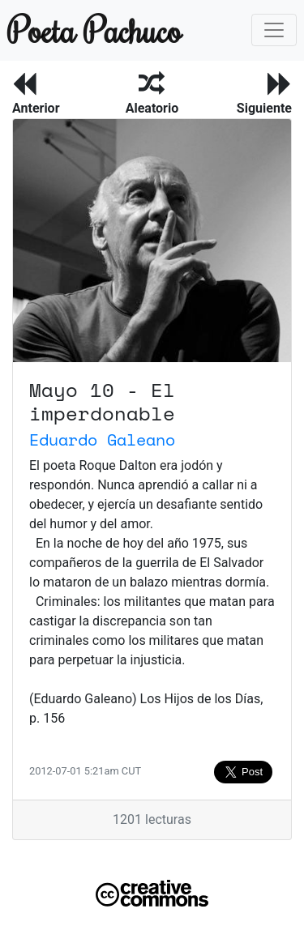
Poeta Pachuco (79, 29)
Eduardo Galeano (102, 439)
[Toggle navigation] (274, 30)
